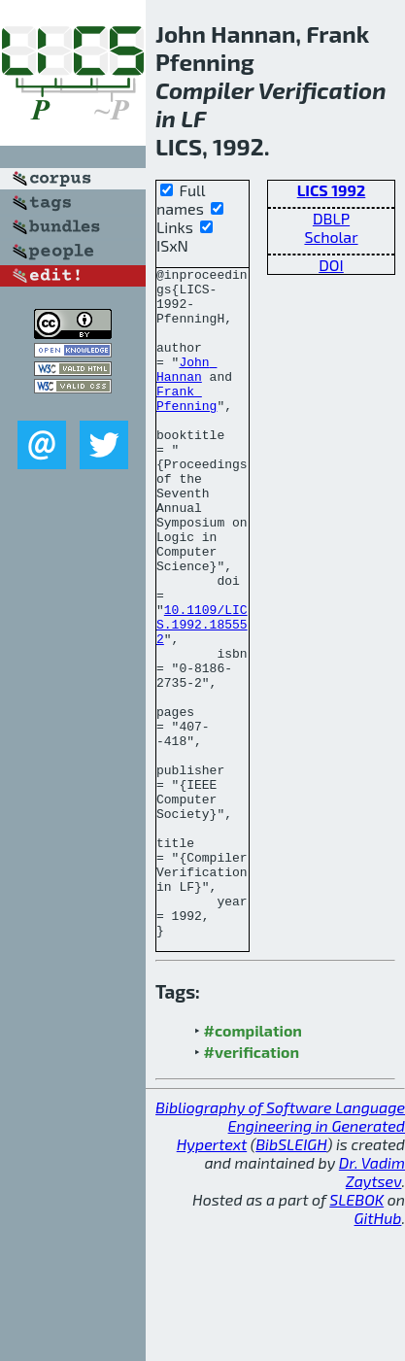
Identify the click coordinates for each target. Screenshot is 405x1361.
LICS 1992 (331, 190)
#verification (252, 1185)
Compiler (204, 90)
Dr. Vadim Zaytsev (372, 1305)
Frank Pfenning (186, 425)
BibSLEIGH (290, 1278)
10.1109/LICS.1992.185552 (202, 696)
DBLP (331, 218)
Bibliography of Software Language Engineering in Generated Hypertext (280, 1259)
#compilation (253, 1164)
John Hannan (186, 390)
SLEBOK (356, 1333)
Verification (322, 90)
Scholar (330, 236)
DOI (331, 264)
